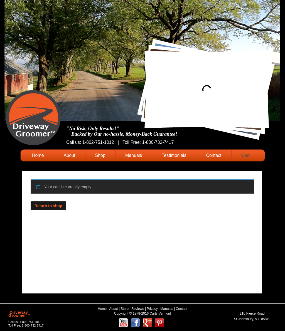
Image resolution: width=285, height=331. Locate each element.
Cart (245, 155)
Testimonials (174, 155)
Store (125, 309)
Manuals (133, 155)
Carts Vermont (160, 313)
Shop (100, 155)
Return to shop (48, 206)
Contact (213, 155)
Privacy (152, 309)
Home (38, 155)
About (69, 155)
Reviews (137, 309)
